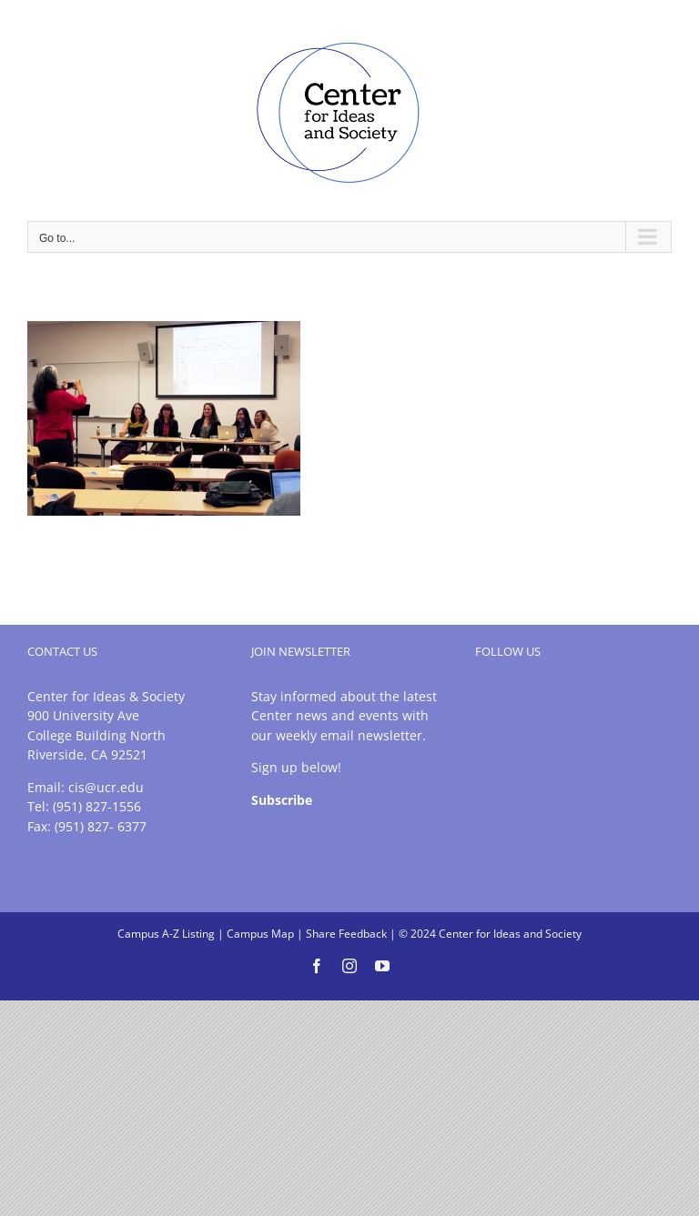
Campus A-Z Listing (166, 933)
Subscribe (281, 800)
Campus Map (260, 933)
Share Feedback (346, 933)
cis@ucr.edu (106, 787)
